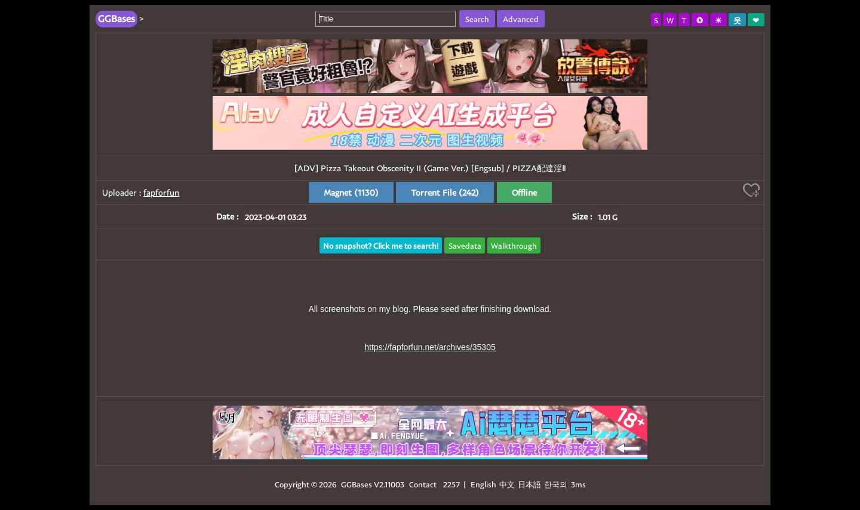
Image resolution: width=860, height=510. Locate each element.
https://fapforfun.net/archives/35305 (429, 347)
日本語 (529, 484)
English (483, 484)
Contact (423, 484)
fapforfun (161, 192)
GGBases (356, 484)
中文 (507, 484)
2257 (451, 484)
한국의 (556, 484)
